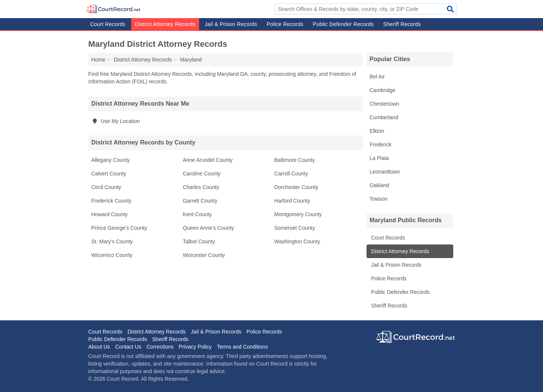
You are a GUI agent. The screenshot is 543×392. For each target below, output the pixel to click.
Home (98, 60)
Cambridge (382, 90)
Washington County (297, 241)
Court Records (108, 24)
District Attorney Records (165, 24)
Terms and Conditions (242, 347)
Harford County (292, 201)
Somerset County (294, 228)
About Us (99, 347)
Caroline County (202, 174)
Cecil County (106, 187)
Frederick (380, 144)
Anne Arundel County (208, 160)
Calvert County (108, 174)
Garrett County (200, 201)
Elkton (377, 131)
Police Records (285, 24)
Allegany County (110, 160)
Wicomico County (111, 255)
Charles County (201, 187)
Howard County (109, 214)
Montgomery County (298, 214)
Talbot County (199, 241)
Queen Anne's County (208, 228)
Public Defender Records (343, 24)
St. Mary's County (112, 241)
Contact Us (128, 347)
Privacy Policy (195, 347)
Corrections (160, 347)
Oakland (379, 185)
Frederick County (111, 201)
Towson (378, 199)
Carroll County (291, 174)
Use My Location (115, 121)
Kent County (197, 214)
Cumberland (384, 117)
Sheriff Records (402, 24)
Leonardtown (385, 172)
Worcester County (204, 255)
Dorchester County (296, 187)
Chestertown (384, 104)
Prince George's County (119, 228)
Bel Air (377, 77)
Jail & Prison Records (231, 24)
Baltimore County (294, 160)
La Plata (379, 158)
